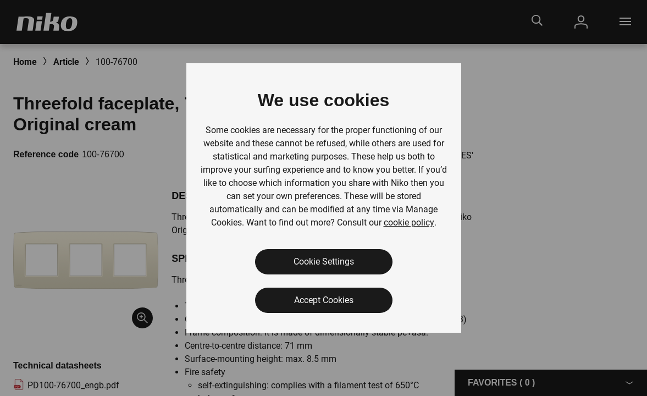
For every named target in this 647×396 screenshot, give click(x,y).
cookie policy (409, 222)
